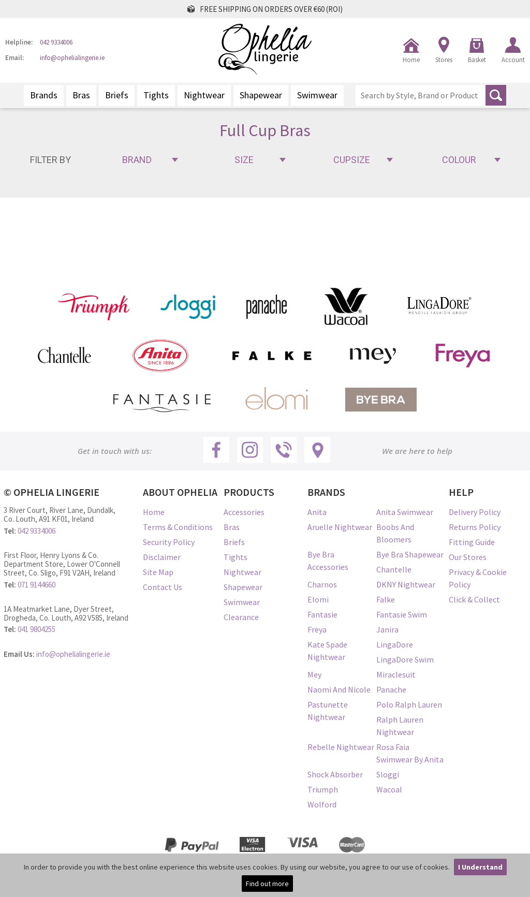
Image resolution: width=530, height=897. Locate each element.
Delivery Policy (474, 512)
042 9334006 (56, 43)
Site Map (158, 572)
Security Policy (169, 542)
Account (513, 59)
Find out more (267, 883)
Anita (317, 512)
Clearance (241, 617)
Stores (443, 59)
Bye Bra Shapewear (410, 554)
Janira (387, 629)
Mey (314, 674)
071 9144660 (36, 585)
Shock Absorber (335, 774)
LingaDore (394, 644)
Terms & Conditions (178, 527)
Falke (385, 599)
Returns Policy (474, 527)
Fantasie (322, 614)
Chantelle (393, 569)
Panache (391, 689)
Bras (81, 95)
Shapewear (261, 95)
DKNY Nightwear (405, 584)
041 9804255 (36, 629)
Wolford (321, 804)
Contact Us (162, 587)
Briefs (116, 95)
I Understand (480, 867)
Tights (156, 95)
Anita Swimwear (404, 512)
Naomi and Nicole (339, 689)
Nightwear (204, 95)
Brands (43, 95)
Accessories (244, 512)
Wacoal (389, 789)
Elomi (318, 599)
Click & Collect (474, 599)
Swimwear (317, 95)
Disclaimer (162, 557)
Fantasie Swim (401, 614)
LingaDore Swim (405, 659)
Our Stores (468, 557)
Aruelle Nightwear (339, 527)
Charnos (322, 584)
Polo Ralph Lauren (409, 704)
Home (411, 59)
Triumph (322, 789)
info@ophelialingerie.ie (72, 58)
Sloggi (387, 774)
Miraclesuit (396, 674)
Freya (317, 629)
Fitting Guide (472, 542)
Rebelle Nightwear (340, 747)
